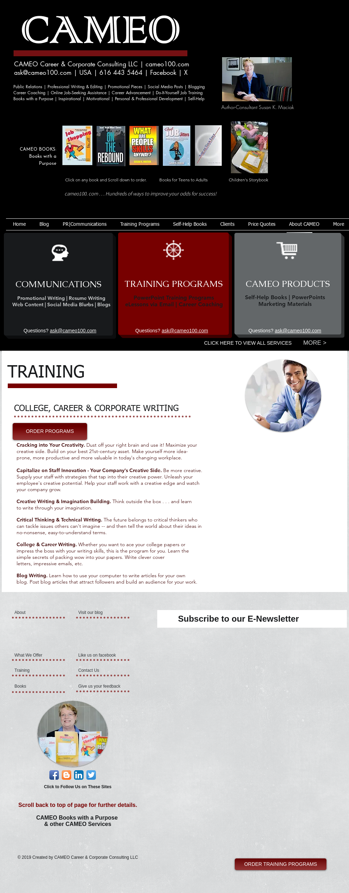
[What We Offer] (33, 655)
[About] (41, 612)
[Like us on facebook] (98, 655)
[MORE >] (315, 343)
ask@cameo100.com (43, 72)
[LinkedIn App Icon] (79, 775)
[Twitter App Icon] (91, 775)
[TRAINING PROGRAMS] (173, 284)
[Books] (33, 686)
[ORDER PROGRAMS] (50, 431)
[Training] (34, 670)
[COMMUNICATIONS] (58, 284)
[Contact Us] (95, 670)
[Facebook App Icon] (54, 775)
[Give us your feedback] (100, 686)
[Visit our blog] (95, 612)
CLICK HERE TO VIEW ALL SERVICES (248, 343)
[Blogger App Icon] (66, 775)
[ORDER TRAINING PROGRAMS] (280, 864)
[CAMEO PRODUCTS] (287, 283)
